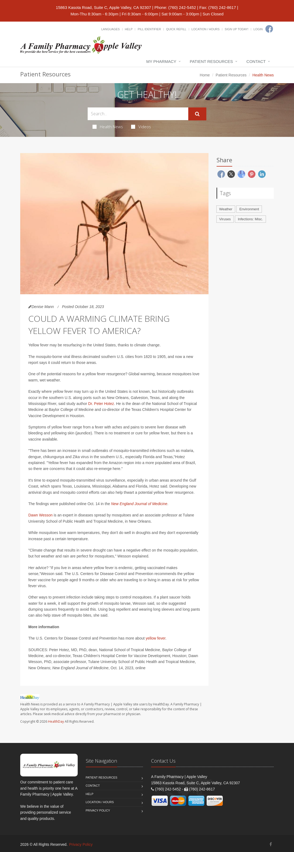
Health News (108, 126)
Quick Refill (176, 29)
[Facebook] (269, 29)
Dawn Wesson (40, 515)
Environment (249, 209)
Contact (256, 61)
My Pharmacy (161, 61)
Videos (141, 126)
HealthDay (56, 721)
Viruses (225, 219)
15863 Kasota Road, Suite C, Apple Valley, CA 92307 (103, 7)
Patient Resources (211, 61)
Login (258, 29)
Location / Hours (206, 29)
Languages (110, 29)
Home (205, 75)
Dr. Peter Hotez (101, 403)
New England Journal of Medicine (139, 504)
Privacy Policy (98, 810)
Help (129, 29)
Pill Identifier (149, 29)
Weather (226, 209)
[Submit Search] (197, 113)
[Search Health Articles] (138, 113)
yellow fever (155, 638)
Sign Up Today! (236, 29)
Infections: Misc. (250, 219)
